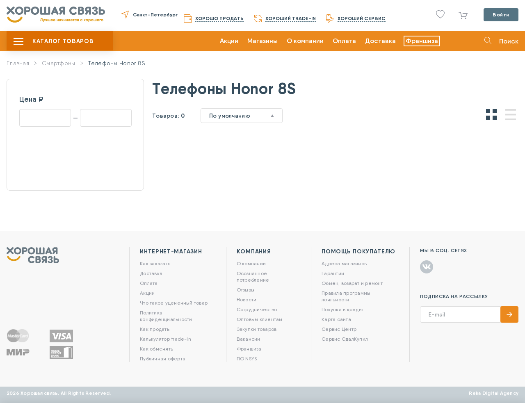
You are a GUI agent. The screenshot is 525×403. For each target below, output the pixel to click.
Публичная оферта (162, 358)
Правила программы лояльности (346, 296)
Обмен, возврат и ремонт (352, 283)
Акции (229, 41)
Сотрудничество (257, 309)
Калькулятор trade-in (165, 339)
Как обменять (156, 349)
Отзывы (245, 290)
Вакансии (248, 339)
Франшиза (422, 41)
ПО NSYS (247, 358)
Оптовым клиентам (260, 319)
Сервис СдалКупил (345, 339)
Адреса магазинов (344, 263)
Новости (247, 299)
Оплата (344, 41)
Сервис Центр (339, 329)
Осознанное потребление (253, 276)
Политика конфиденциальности (166, 316)
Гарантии (333, 273)
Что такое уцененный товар (174, 303)
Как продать (154, 329)
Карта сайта (336, 319)
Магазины (262, 41)
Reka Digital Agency (493, 393)
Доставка (380, 41)
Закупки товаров (257, 329)
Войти (501, 14)
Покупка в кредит (343, 309)
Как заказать (155, 263)
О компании (305, 41)
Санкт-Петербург (155, 14)
